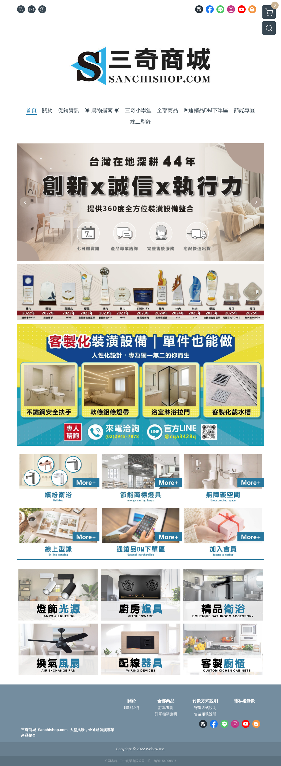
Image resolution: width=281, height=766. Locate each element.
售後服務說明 (205, 714)
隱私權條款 (244, 701)
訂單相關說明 (166, 714)
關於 (131, 701)
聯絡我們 (131, 708)
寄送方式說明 (205, 708)
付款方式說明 (205, 701)
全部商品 (165, 701)
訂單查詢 (165, 708)
